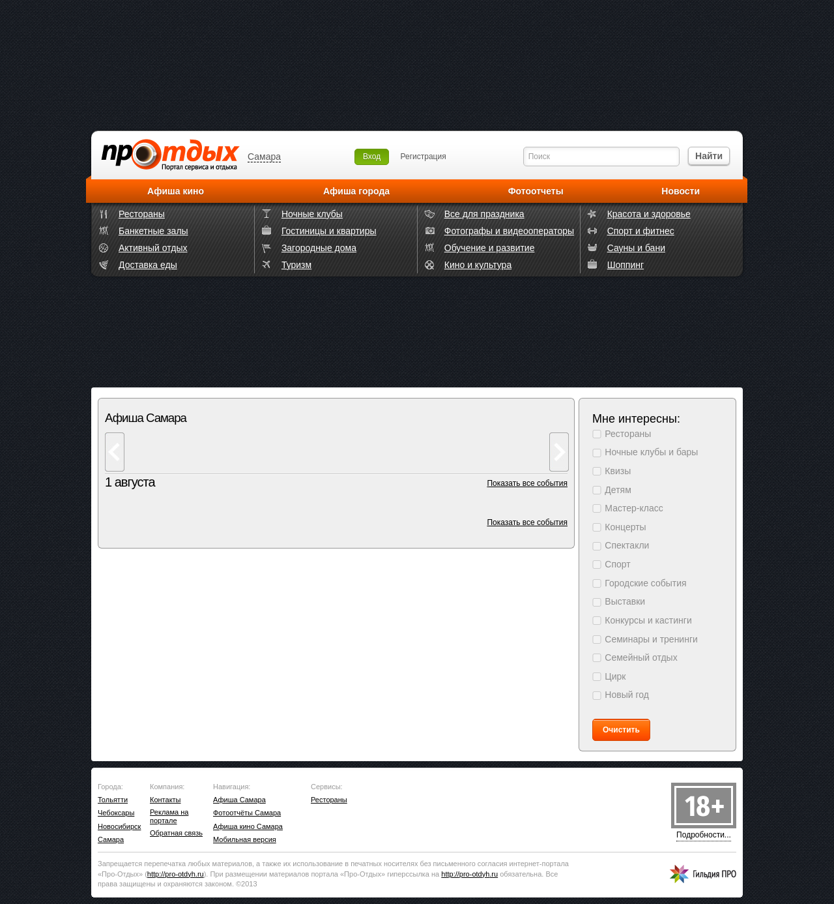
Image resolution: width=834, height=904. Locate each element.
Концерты (625, 527)
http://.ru (175, 874)
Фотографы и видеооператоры (509, 231)
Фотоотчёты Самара (247, 813)
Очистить (621, 729)
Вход (372, 156)
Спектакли (627, 545)
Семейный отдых (641, 657)
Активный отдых (153, 248)
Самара (264, 156)
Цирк (615, 676)
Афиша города (356, 191)
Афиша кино (175, 191)
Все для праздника (484, 214)
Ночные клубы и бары (651, 452)
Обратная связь (176, 833)
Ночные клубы (312, 214)
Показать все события (527, 483)
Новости (680, 191)
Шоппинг (625, 265)
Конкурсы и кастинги (648, 620)
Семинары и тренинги (651, 639)
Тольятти (113, 800)
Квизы (618, 471)
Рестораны (142, 214)
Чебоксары (116, 813)
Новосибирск (119, 826)
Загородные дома (318, 248)
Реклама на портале (169, 816)
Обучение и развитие (489, 248)
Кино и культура (477, 265)
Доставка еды (148, 265)
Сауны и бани (636, 248)
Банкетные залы (153, 231)
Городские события (645, 583)
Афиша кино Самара (248, 826)
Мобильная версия (244, 839)
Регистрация (423, 156)
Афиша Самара (239, 800)
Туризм (296, 265)
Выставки (625, 601)
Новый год (627, 694)
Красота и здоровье (649, 214)
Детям (618, 490)
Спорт (617, 564)
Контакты (165, 800)
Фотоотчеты (536, 191)
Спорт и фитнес (640, 231)
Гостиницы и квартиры (329, 231)
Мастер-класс (634, 508)
